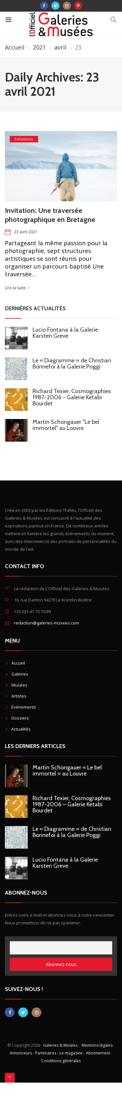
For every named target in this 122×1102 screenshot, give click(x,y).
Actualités (21, 729)
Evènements (24, 139)
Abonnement (98, 1053)
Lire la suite (15, 288)
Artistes (18, 696)
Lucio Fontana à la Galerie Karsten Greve (65, 332)
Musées (19, 685)
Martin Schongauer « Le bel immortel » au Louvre (67, 770)
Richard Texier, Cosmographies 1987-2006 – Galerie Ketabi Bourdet (72, 804)
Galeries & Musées (60, 1045)
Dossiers (20, 718)
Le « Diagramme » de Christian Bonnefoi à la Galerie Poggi (72, 363)
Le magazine (71, 1053)
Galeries (19, 674)
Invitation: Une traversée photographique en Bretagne (50, 215)
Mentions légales (97, 1045)
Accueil (14, 47)
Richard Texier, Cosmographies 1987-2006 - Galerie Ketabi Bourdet (72, 397)
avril (60, 47)
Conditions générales (61, 1060)
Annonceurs (21, 1053)
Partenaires (45, 1053)
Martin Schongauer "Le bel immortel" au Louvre (66, 425)
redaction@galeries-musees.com (46, 623)
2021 (39, 47)
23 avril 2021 (25, 232)
